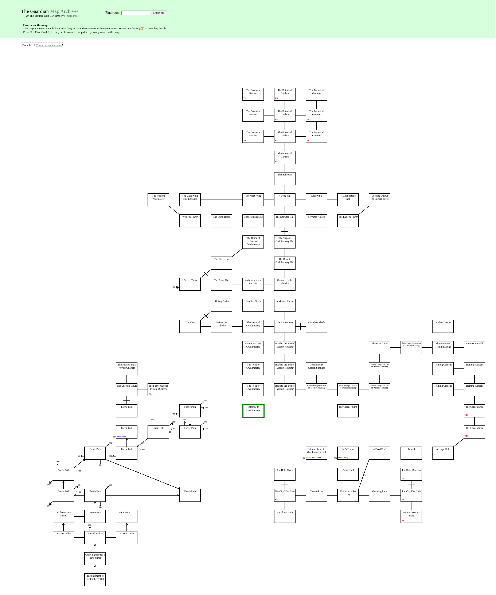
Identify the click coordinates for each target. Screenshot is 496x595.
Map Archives (64, 11)
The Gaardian (35, 11)
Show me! (159, 12)
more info (72, 15)
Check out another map (49, 45)
